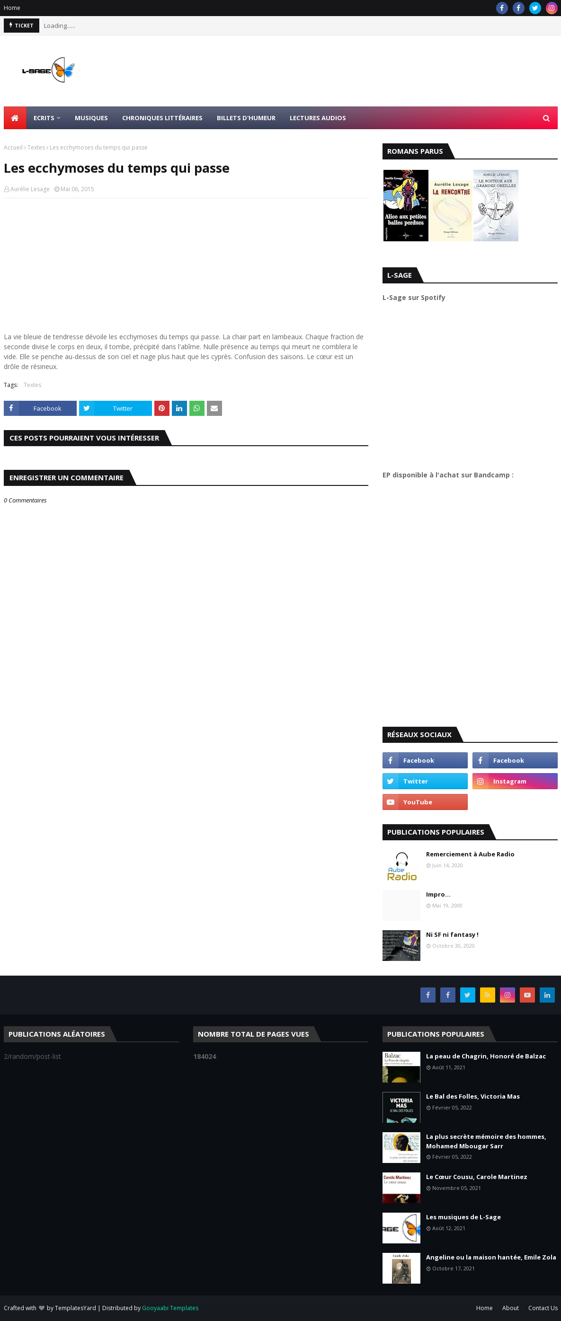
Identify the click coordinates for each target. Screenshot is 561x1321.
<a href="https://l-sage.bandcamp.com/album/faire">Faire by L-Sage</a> (465, 599)
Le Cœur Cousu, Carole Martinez (476, 1176)
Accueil (13, 147)
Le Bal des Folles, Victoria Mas (473, 1096)
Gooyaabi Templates (170, 1308)
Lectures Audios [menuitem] (318, 118)
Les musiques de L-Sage (463, 1217)
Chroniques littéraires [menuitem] (162, 118)
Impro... (438, 894)
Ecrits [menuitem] (44, 118)
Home (12, 8)
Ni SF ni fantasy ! (452, 934)
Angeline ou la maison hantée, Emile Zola (491, 1257)
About (510, 1308)
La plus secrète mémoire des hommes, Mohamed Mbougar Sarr (486, 1141)
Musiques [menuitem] (91, 118)
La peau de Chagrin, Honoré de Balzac (486, 1056)
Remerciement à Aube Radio (470, 854)
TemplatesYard (75, 1308)
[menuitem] (15, 117)
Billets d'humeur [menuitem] (246, 118)
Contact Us (543, 1308)
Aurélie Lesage (30, 189)
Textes (36, 147)
